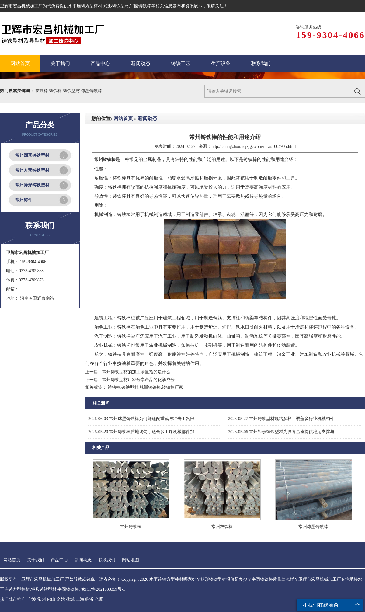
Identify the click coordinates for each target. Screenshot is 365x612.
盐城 (70, 599)
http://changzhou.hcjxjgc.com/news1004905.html (253, 146)
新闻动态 (147, 118)
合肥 (99, 599)
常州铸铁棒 (130, 526)
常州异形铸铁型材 (32, 185)
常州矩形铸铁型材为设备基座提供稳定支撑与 (281, 431)
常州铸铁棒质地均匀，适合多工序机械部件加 (141, 431)
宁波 (32, 599)
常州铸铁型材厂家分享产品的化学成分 (138, 379)
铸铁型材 (72, 91)
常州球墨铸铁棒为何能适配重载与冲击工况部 (141, 418)
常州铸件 (23, 200)
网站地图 (130, 560)
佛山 (51, 599)
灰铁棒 (42, 91)
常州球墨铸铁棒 (313, 526)
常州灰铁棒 (222, 526)
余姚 (61, 599)
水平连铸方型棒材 (85, 6)
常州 (41, 599)
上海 (80, 599)
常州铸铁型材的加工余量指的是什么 (136, 372)
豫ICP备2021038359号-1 (103, 589)
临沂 (89, 599)
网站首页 (123, 118)
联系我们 (106, 560)
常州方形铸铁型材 (32, 170)
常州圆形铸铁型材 (32, 155)
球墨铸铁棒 (91, 91)
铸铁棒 (56, 91)
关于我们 (35, 560)
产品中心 (59, 560)
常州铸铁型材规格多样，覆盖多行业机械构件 (281, 418)
